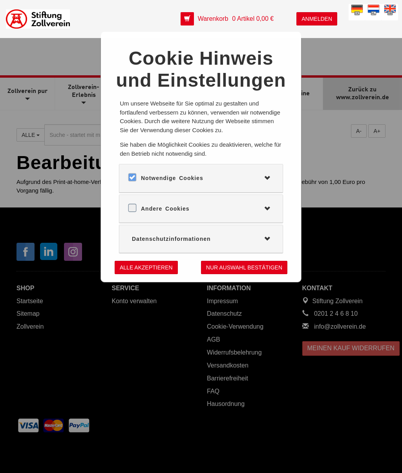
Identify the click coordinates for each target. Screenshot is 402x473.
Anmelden (317, 19)
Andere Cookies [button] (165, 209)
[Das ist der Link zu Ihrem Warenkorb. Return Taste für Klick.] (229, 19)
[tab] (201, 178)
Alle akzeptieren (146, 267)
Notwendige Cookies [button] (172, 178)
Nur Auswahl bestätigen (244, 267)
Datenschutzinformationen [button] (171, 239)
